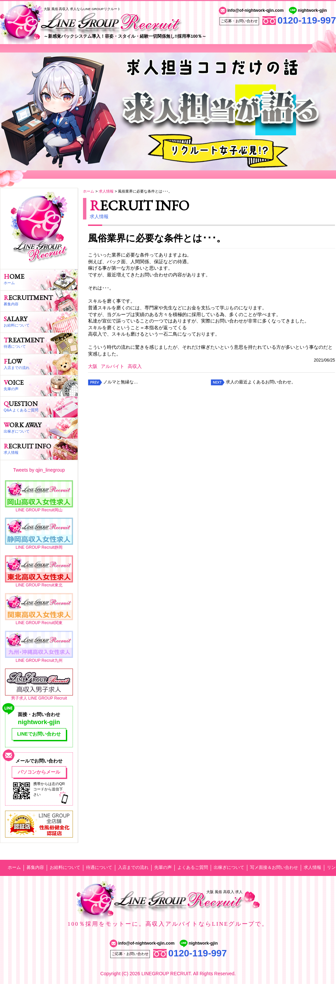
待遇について (99, 867)
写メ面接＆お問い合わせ (274, 867)
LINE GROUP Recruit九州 (38, 660)
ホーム (88, 191)
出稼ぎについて (229, 867)
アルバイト (112, 366)
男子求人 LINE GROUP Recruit (39, 698)
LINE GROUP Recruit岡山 (38, 510)
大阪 (92, 366)
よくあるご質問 (192, 867)
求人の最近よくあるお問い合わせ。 (261, 382)
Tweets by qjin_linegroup (39, 470)
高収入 (135, 366)
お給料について (65, 867)
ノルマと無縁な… (120, 382)
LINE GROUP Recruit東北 (38, 585)
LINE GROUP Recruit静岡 (38, 547)
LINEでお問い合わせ (39, 734)
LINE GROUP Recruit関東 (38, 622)
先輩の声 (163, 867)
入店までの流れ (133, 867)
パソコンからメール (39, 772)
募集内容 (35, 867)
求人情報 (106, 191)
